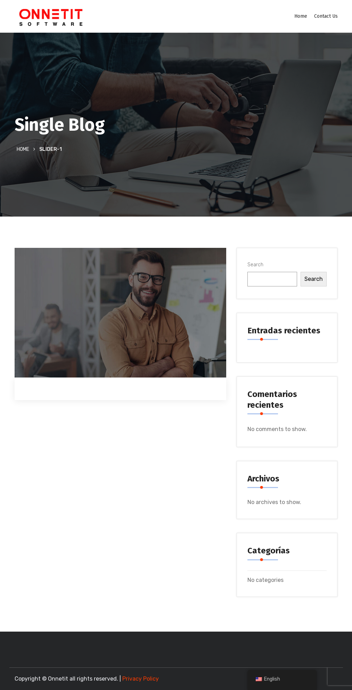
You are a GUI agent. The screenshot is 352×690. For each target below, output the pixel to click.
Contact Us (326, 16)
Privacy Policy (140, 678)
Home (300, 16)
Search (255, 265)
